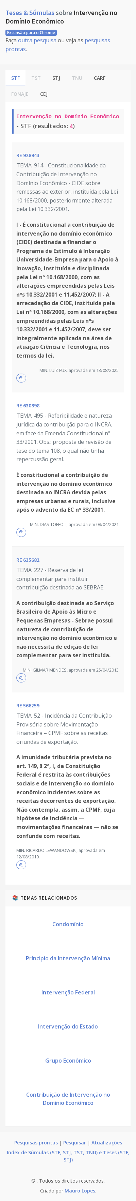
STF (15, 78)
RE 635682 (27, 559)
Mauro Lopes (80, 1190)
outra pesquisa (37, 40)
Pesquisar (74, 1142)
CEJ (44, 94)
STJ (56, 78)
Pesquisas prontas (36, 1142)
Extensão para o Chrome (31, 32)
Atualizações (106, 1142)
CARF (99, 78)
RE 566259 (27, 705)
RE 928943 (27, 155)
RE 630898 (27, 405)
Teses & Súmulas (30, 12)
